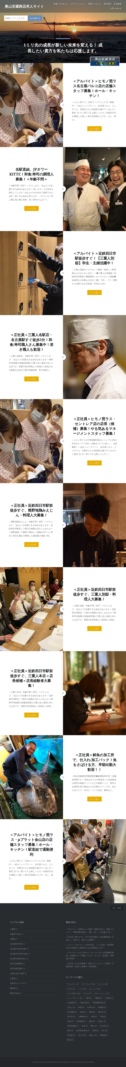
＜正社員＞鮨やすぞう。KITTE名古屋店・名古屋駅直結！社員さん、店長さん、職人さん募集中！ (90, 938)
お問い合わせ (115, 8)
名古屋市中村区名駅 (18, 949)
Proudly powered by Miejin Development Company (50, 1062)
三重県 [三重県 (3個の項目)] (98, 998)
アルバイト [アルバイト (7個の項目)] (73, 984)
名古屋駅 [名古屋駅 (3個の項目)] (72, 1012)
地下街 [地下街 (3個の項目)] (71, 1016)
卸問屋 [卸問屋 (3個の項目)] (102, 1007)
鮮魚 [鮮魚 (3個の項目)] (70, 1040)
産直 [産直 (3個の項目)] (70, 1030)
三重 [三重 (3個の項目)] (88, 998)
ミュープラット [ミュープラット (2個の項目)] (74, 998)
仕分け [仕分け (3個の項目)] (71, 1007)
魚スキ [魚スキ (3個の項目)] (82, 1035)
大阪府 (12, 978)
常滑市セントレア (17, 983)
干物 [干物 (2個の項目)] (103, 1016)
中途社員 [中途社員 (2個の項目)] (84, 1003)
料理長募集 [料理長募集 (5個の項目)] (73, 1026)
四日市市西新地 (16, 963)
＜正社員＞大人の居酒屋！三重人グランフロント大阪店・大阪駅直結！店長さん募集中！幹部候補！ (90, 964)
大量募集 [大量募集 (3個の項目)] (83, 1016)
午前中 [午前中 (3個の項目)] (91, 1007)
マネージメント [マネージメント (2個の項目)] (101, 993)
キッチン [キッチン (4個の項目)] (102, 984)
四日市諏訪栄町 (16, 968)
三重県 (12, 929)
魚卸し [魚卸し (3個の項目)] (93, 1035)
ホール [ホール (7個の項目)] (87, 993)
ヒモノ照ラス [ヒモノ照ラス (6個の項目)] (73, 993)
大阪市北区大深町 (17, 973)
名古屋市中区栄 (16, 944)
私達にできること (61, 4)
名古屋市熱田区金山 (18, 958)
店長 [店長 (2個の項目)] (70, 1021)
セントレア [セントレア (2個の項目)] (94, 989)
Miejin (92, 1062)
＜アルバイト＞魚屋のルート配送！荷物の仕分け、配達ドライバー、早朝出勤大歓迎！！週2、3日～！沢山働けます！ (90, 930)
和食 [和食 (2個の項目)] (92, 1012)
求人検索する (35, 18)
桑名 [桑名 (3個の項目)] (94, 1026)
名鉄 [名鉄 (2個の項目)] (83, 1012)
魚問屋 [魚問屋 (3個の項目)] (104, 1035)
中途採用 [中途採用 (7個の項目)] (72, 1003)
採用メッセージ (94, 4)
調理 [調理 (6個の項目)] (95, 1030)
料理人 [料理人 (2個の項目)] (102, 1021)
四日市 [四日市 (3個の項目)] (102, 1012)
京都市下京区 (15, 934)
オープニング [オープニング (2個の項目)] (88, 984)
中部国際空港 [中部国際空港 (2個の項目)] (99, 1003)
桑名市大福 (14, 993)
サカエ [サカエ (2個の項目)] (71, 989)
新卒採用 (107, 4)
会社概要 (117, 4)
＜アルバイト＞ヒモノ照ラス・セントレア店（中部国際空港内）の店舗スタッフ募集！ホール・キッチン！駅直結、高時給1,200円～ (90, 955)
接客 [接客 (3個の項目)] (92, 1021)
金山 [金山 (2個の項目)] (105, 1030)
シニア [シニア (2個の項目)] (82, 989)
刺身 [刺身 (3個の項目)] (81, 1007)
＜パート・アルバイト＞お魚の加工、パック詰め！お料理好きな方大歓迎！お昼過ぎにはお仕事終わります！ (90, 946)
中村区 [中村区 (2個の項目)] (109, 998)
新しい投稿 (117, 908)
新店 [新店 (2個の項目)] (85, 1026)
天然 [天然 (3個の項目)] (94, 1016)
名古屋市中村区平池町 (19, 954)
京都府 (12, 939)
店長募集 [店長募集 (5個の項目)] (81, 1021)
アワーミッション (78, 4)
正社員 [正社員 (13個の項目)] (104, 1026)
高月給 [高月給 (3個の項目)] (71, 1035)
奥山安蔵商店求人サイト (24, 6)
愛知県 (12, 988)
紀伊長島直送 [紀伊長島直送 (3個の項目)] (82, 1030)
